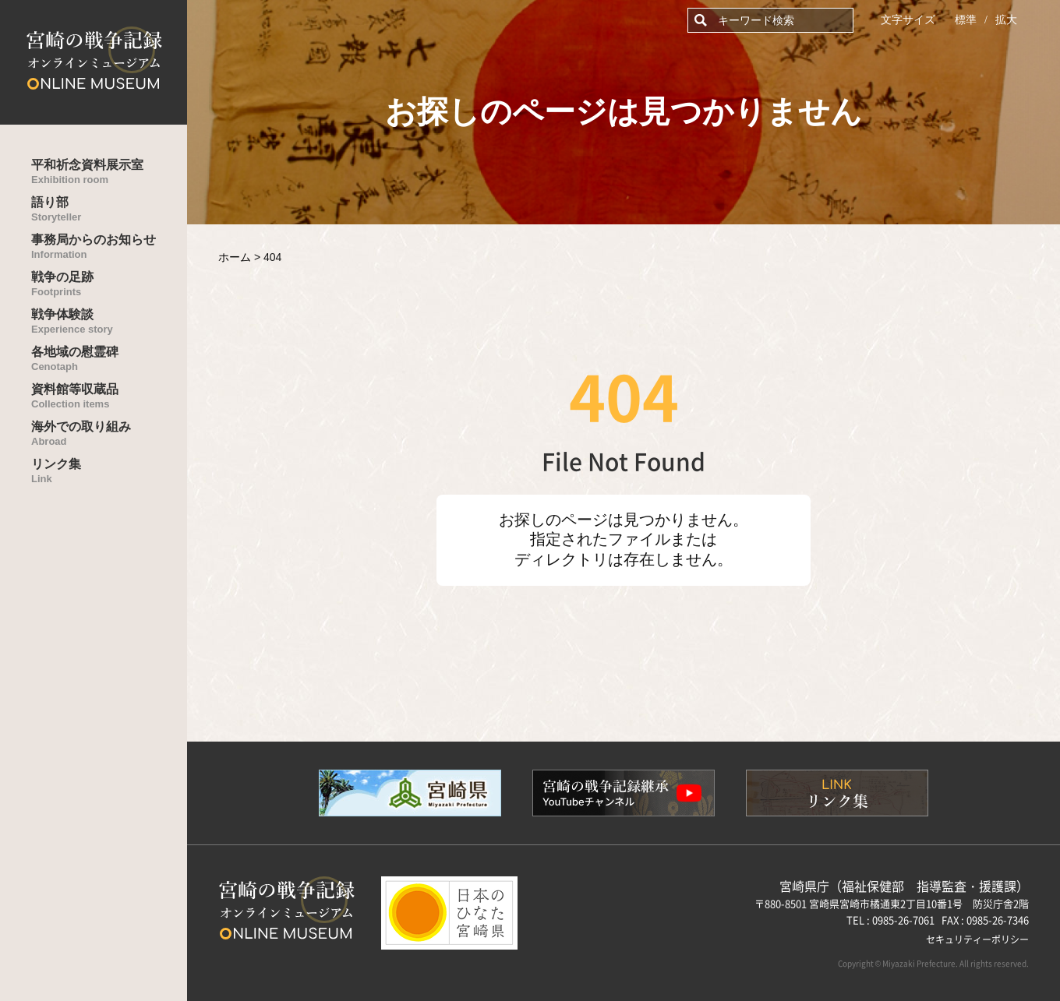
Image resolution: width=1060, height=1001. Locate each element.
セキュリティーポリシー (977, 939)
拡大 (1006, 20)
